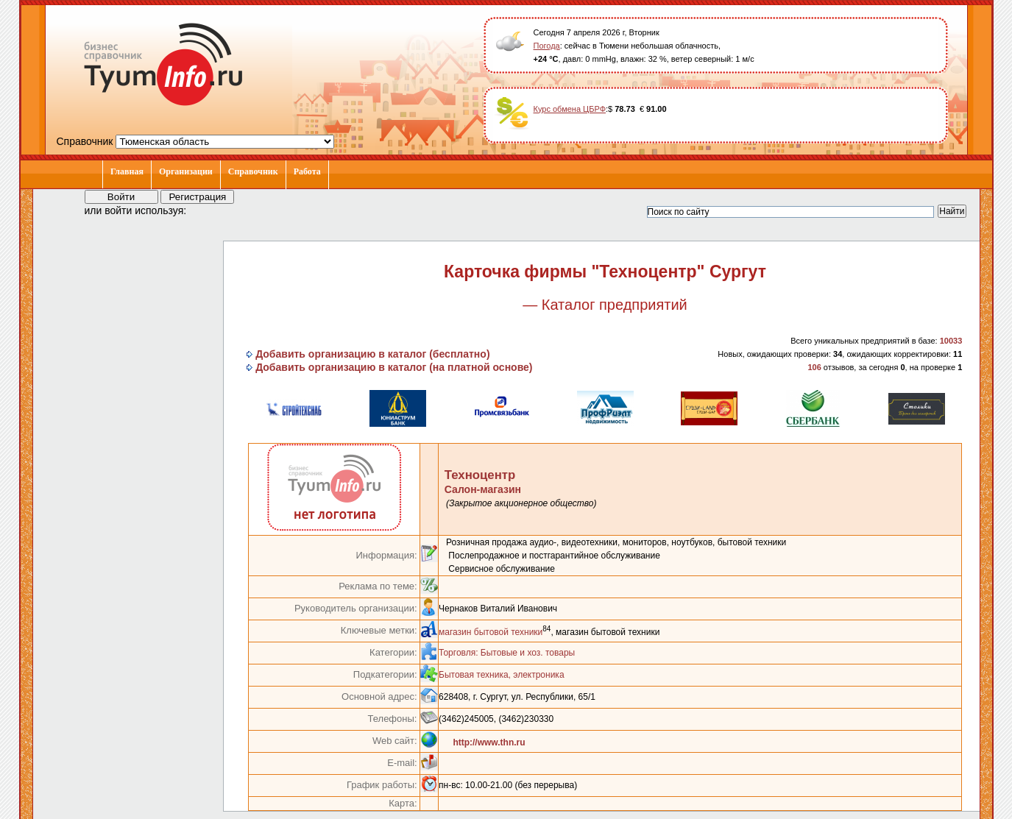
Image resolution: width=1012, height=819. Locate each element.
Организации (186, 171)
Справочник (253, 171)
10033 (951, 340)
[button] (211, 210)
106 (814, 367)
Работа (307, 171)
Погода (547, 45)
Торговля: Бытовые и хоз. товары (507, 653)
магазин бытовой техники (490, 632)
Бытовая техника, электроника (502, 675)
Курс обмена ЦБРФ (570, 108)
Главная (127, 171)
